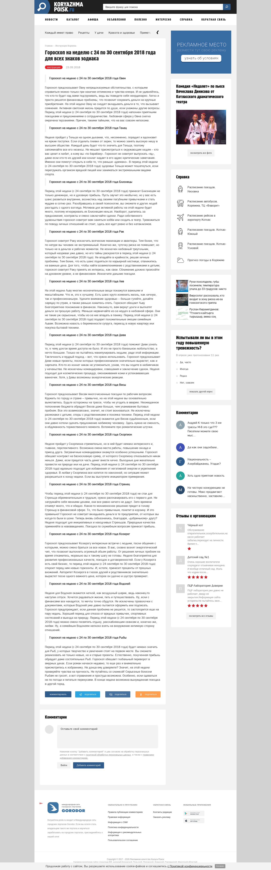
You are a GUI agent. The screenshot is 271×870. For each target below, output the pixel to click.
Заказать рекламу (161, 817)
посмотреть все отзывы (201, 616)
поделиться (87, 694)
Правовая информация (119, 817)
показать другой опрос (201, 391)
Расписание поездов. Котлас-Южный (207, 232)
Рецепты (84, 32)
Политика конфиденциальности (123, 827)
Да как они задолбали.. (203, 447)
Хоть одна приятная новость (206, 475)
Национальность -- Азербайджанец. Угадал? (204, 461)
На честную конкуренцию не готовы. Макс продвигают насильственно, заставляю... (206, 492)
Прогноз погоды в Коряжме (206, 260)
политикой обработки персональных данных (108, 754)
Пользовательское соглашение (123, 840)
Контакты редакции (162, 812)
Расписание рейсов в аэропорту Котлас (201, 217)
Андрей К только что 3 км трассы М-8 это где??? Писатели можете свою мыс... (204, 429)
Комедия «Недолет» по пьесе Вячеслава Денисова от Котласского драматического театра (200, 94)
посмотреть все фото (201, 153)
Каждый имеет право (59, 32)
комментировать (58, 694)
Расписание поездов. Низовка (202, 189)
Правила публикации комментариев (125, 812)
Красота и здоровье (122, 32)
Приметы (146, 32)
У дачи (99, 32)
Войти (64, 765)
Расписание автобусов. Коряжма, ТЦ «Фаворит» (204, 203)
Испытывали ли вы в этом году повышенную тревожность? (199, 343)
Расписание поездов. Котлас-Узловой (207, 246)
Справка (182, 177)
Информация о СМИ (118, 822)
